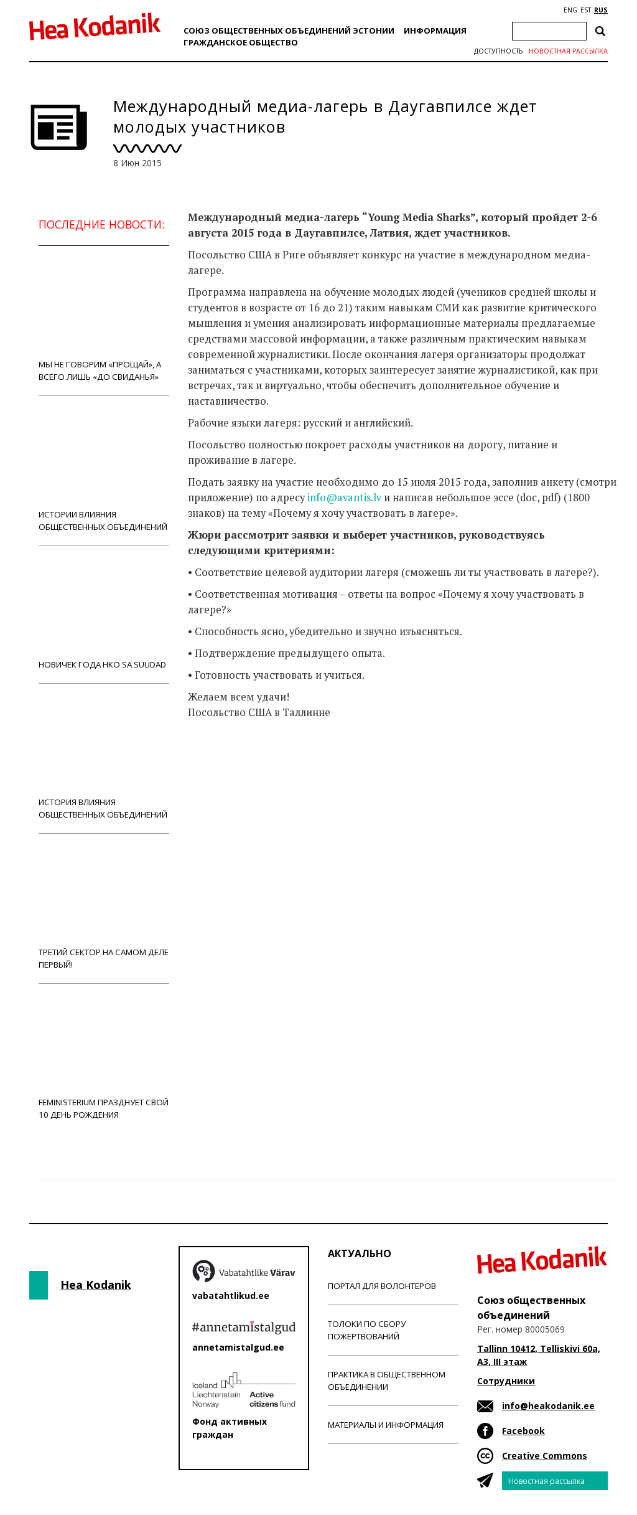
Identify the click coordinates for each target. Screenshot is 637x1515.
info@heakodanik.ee (548, 1406)
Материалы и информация (386, 1424)
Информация (435, 30)
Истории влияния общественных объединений (104, 470)
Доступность (498, 51)
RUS (601, 10)
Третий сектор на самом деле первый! (104, 908)
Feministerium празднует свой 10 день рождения (104, 1058)
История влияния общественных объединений (104, 758)
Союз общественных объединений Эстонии (289, 30)
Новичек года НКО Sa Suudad (104, 614)
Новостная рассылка (568, 51)
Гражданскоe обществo (241, 42)
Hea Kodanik (95, 1284)
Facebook (523, 1431)
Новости (221, 761)
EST (585, 10)
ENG (570, 10)
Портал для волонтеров (382, 1285)
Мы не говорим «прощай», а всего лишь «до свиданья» (104, 320)
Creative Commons (544, 1455)
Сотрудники (506, 1381)
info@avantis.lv (344, 497)
